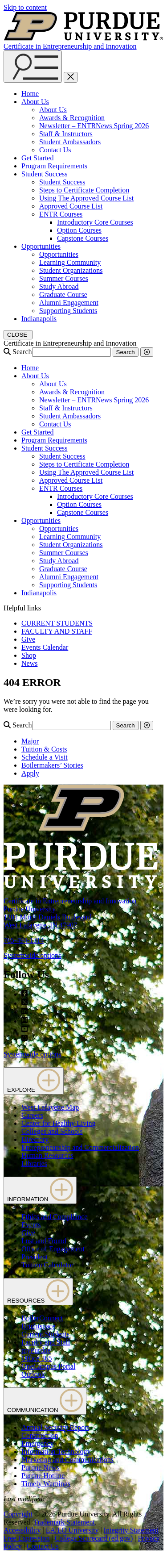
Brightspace (38, 1326)
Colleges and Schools (52, 1131)
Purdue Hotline (43, 1475)
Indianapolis (39, 318)
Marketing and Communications (67, 1459)
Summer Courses (63, 278)
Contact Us (55, 150)
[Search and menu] (33, 66)
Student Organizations (70, 270)
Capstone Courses (82, 238)
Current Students (45, 1334)
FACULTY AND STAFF (56, 631)
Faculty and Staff (45, 1342)
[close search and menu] (70, 77)
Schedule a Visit (44, 757)
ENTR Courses (60, 214)
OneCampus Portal (48, 1366)
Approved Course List (70, 206)
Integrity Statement (131, 1530)
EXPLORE (33, 1081)
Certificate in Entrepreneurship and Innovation (70, 46)
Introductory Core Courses (95, 222)
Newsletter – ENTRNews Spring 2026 (94, 126)
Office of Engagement (53, 1249)
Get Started (37, 158)
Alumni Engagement (68, 302)
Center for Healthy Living (58, 1123)
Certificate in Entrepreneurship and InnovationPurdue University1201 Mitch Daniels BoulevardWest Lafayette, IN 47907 (70, 913)
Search (22, 351)
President (34, 1257)
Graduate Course (63, 294)
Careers (32, 1115)
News (29, 663)
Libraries (34, 1163)
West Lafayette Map (50, 1107)
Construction (39, 1435)
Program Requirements (54, 166)
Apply (30, 773)
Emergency (37, 1443)
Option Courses (79, 230)
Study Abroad (58, 286)
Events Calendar (44, 647)
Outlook (33, 1374)
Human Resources (47, 1155)
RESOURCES (38, 1291)
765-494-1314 (24, 940)
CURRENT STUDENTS (57, 623)
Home (30, 93)
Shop (28, 655)
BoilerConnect (42, 1318)
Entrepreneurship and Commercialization (80, 1147)
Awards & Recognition (72, 117)
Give (28, 639)
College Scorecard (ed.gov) (94, 1538)
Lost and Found (43, 1241)
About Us (35, 101)
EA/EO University (72, 1530)
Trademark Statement (64, 1522)
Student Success (44, 174)
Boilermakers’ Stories (52, 765)
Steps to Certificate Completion (84, 190)
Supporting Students (68, 310)
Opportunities (41, 246)
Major (30, 741)
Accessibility (22, 1530)
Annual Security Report (55, 1427)
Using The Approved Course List (86, 198)
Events (31, 1224)
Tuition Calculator (47, 1265)
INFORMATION (40, 1190)
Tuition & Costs (44, 749)
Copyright (18, 1514)
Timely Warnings (45, 1483)
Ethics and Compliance (54, 1216)
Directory (35, 1139)
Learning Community (70, 262)
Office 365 (36, 1358)
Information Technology (55, 1451)
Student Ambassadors (70, 142)
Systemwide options (32, 955)
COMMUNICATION (45, 1401)
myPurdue (36, 1350)
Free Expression (27, 1538)
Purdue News (40, 1467)
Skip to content (25, 7)
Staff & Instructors (66, 134)
